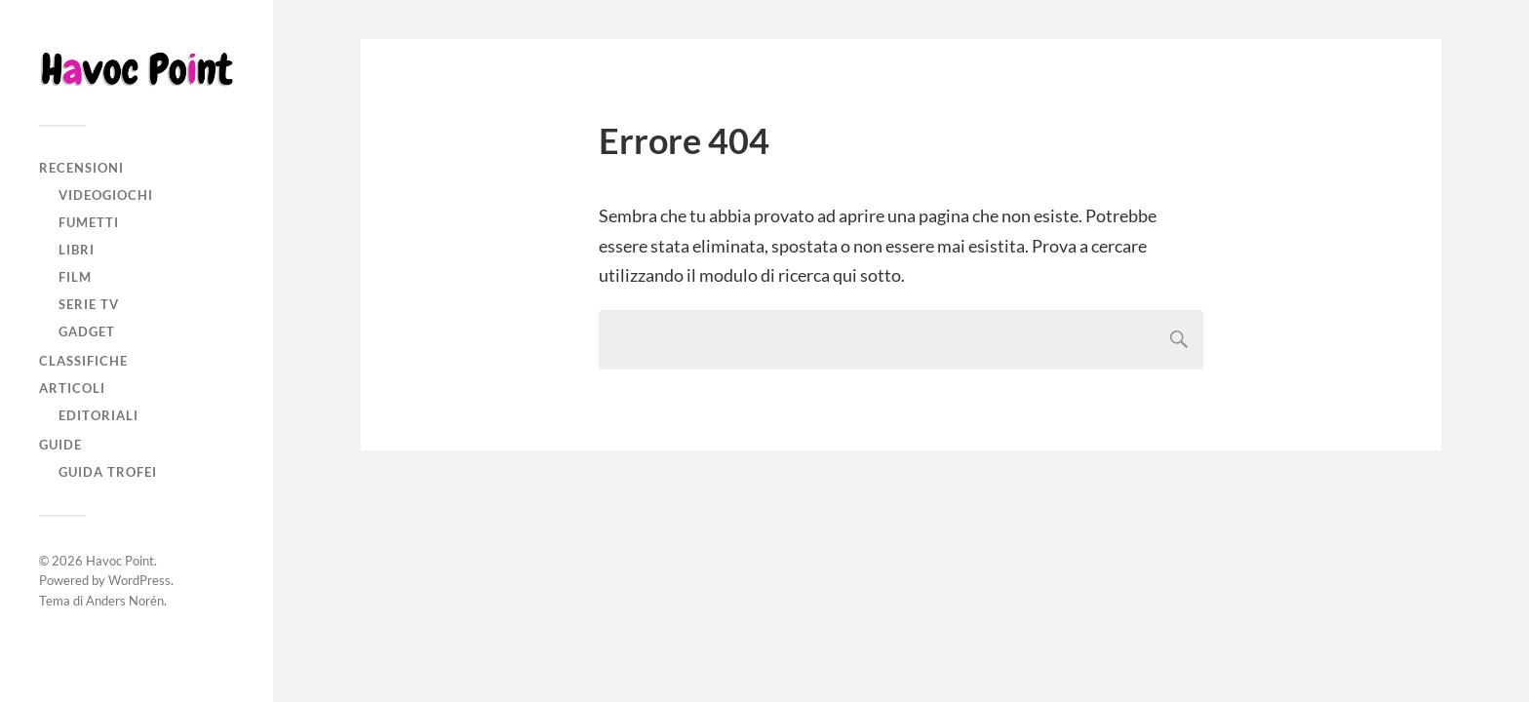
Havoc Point (120, 560)
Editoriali (98, 415)
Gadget (87, 331)
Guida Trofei (108, 472)
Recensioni (81, 168)
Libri (77, 249)
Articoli (72, 388)
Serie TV (89, 304)
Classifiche (83, 361)
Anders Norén (125, 600)
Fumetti (89, 222)
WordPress (139, 580)
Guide (60, 444)
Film (75, 277)
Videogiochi (106, 195)
